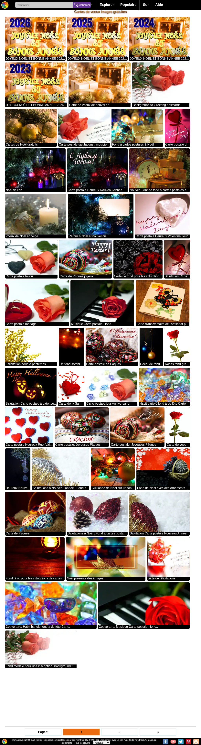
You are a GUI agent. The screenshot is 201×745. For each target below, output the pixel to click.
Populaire (128, 5)
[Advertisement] (100, 697)
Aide (159, 5)
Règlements (66, 743)
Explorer (107, 5)
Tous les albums (82, 743)
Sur (146, 5)
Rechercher (84, 4)
